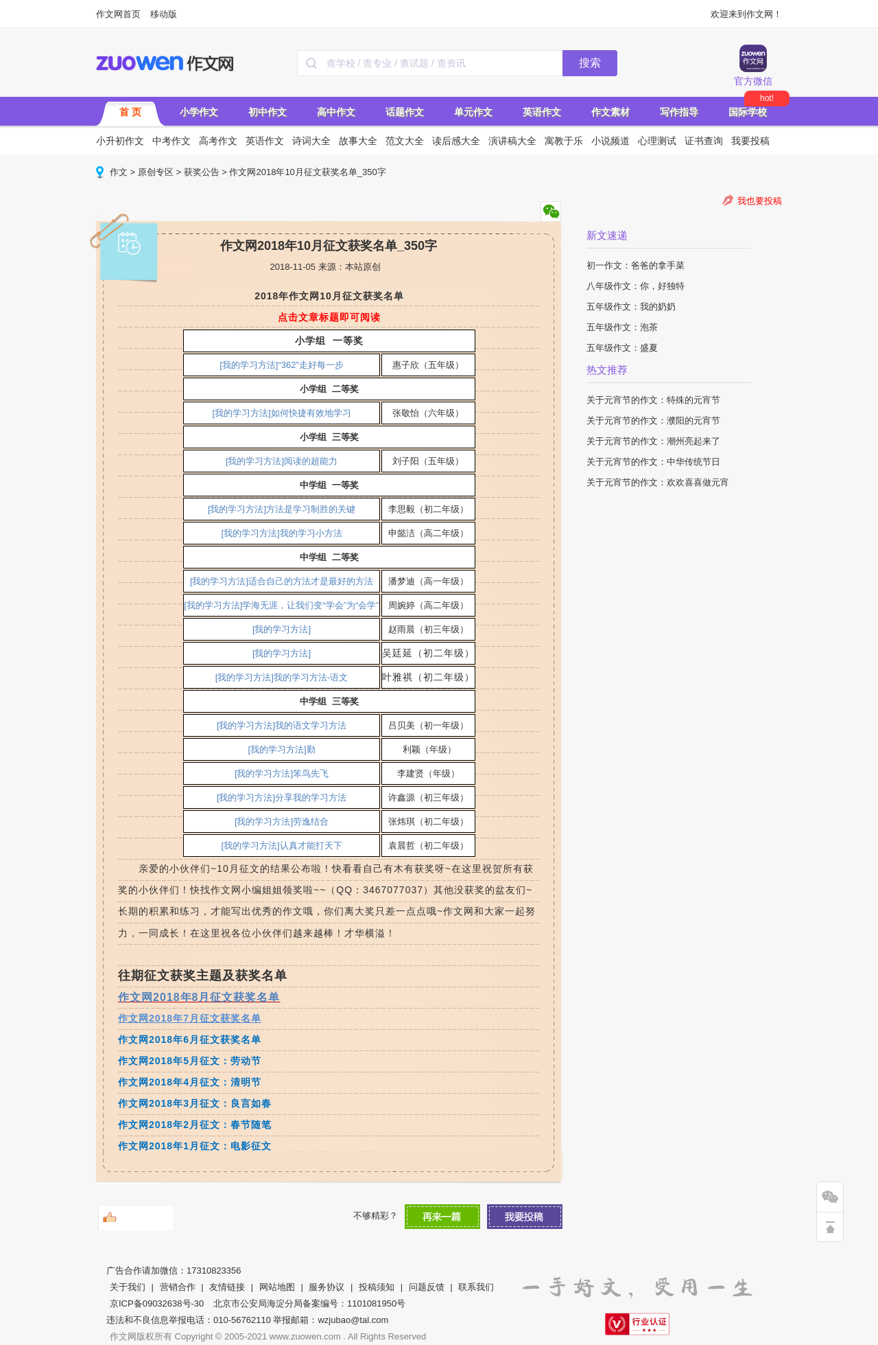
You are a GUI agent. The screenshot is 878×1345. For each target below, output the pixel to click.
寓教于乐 (564, 140)
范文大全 (404, 140)
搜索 (590, 63)
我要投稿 (750, 140)
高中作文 (336, 111)
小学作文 (199, 111)
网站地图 (277, 1287)
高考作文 (218, 140)
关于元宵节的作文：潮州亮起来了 (653, 441)
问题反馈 (426, 1287)
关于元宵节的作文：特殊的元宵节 (653, 400)
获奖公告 (202, 172)
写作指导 (679, 111)
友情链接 (227, 1287)
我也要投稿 (759, 201)
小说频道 (610, 140)
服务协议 (326, 1287)
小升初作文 (120, 140)
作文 (119, 172)
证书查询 (704, 140)
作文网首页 (118, 14)
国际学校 (747, 111)
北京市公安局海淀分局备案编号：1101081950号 (309, 1303)
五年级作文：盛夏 (622, 348)
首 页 (130, 111)
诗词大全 (311, 140)
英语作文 (542, 111)
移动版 (163, 14)
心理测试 (657, 140)
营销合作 (177, 1287)
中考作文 (171, 140)
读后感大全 (456, 140)
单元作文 (473, 111)
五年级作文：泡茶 (622, 327)
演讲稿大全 (512, 140)
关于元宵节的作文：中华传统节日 (653, 462)
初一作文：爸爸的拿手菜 (635, 265)
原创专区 (156, 172)
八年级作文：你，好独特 (635, 286)
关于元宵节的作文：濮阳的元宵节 (653, 420)
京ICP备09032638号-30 (157, 1303)
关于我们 (127, 1287)
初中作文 (267, 111)
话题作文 (404, 111)
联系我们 (476, 1287)
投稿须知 (376, 1287)
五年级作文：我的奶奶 (631, 306)
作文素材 (610, 111)
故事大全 (358, 140)
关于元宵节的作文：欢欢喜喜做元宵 (657, 482)
